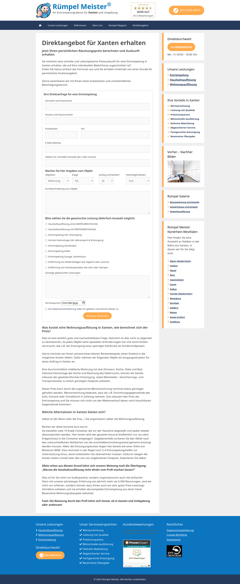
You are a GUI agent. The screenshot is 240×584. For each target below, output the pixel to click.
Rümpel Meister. (110, 579)
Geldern (174, 307)
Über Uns (97, 25)
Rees (172, 275)
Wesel (173, 270)
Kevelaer (174, 303)
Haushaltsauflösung (183, 80)
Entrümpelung (179, 75)
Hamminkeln (177, 279)
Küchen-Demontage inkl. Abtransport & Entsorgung (74, 240)
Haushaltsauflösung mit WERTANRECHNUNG (70, 229)
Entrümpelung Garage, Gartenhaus (65, 256)
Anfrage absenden (97, 316)
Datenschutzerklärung (64, 308)
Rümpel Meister (82, 6)
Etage (75, 174)
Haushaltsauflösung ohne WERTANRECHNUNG (71, 223)
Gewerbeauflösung (180, 211)
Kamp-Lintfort (177, 317)
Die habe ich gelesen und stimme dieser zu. (82, 308)
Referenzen (80, 25)
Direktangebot (140, 25)
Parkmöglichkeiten (136, 174)
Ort (82, 128)
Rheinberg (175, 298)
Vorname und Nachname (58, 100)
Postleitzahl (51, 128)
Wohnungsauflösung (183, 84)
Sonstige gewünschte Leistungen (62, 272)
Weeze (173, 312)
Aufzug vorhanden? (109, 174)
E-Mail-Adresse (53, 142)
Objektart (50, 174)
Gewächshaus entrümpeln (184, 206)
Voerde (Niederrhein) (181, 293)
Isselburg (175, 321)
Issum (173, 284)
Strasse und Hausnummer (59, 114)
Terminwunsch (53, 302)
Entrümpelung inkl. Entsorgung (63, 234)
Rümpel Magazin (118, 25)
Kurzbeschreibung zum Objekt (61, 188)
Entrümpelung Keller (57, 250)
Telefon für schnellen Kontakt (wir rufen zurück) (70, 156)
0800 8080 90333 (186, 10)
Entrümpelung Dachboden (61, 245)
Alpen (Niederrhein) (180, 261)
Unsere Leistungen (58, 25)
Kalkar (173, 289)
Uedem (174, 265)
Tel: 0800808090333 (181, 46)
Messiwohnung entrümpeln (184, 202)
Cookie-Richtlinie (177, 535)
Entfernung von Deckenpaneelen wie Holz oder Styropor (76, 267)
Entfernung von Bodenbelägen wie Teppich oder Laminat (77, 261)
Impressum (174, 539)
